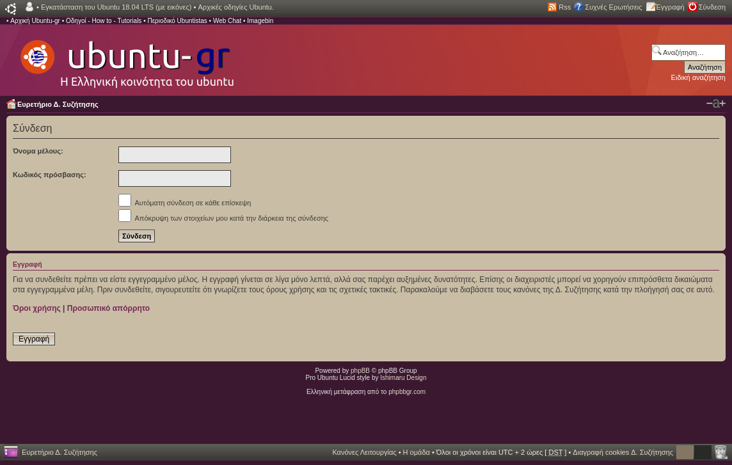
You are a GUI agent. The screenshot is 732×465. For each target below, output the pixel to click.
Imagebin (260, 20)
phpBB (360, 370)
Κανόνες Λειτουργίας (364, 452)
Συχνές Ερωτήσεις (613, 7)
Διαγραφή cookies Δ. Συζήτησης (623, 452)
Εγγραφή (670, 7)
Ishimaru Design (403, 377)
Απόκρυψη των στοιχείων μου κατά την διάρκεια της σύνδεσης (223, 218)
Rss (565, 7)
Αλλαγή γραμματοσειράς (716, 103)
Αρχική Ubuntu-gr (35, 20)
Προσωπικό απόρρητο (108, 308)
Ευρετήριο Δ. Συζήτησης (58, 104)
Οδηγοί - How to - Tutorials (103, 20)
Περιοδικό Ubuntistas (177, 20)
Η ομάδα (416, 452)
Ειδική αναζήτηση (698, 77)
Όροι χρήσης (37, 308)
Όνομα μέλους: (38, 151)
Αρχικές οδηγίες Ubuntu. (236, 7)
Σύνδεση (712, 7)
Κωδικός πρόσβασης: (49, 174)
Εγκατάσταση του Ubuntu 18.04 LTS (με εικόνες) (116, 7)
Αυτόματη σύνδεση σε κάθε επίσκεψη (184, 203)
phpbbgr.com (407, 391)
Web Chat (227, 20)
